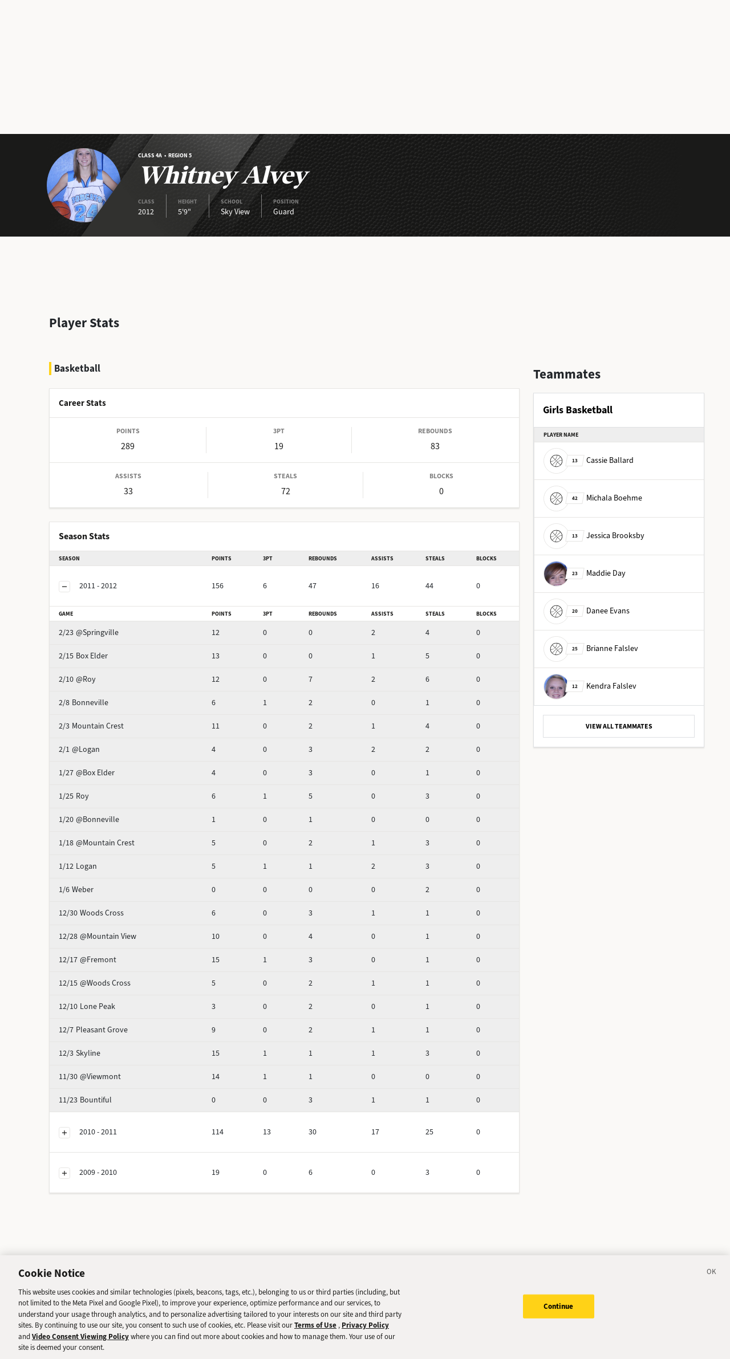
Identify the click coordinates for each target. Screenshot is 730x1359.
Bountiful (103, 1069)
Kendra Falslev (590, 686)
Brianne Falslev (591, 648)
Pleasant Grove (113, 999)
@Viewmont (108, 1046)
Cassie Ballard (589, 460)
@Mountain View (115, 906)
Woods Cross (109, 882)
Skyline (99, 1023)
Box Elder (103, 625)
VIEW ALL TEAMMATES (619, 726)
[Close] (711, 1278)
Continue (559, 1311)
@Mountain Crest (117, 812)
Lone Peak (105, 976)
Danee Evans (587, 610)
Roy (94, 765)
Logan (98, 836)
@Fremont (105, 929)
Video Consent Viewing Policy (80, 1341)
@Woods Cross (113, 952)
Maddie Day (585, 573)
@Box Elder (107, 742)
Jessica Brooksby (594, 535)
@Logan (101, 719)
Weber (98, 859)
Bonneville (105, 672)
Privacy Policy (365, 1331)
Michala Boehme (593, 498)
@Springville (109, 602)
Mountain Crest (113, 695)
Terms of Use (315, 1331)
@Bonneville (109, 789)
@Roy (97, 649)
